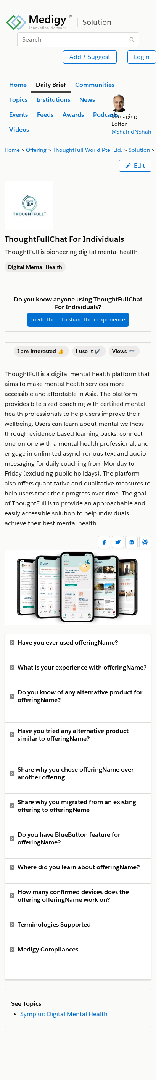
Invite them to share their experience (78, 319)
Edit (135, 165)
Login (142, 57)
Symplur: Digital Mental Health (64, 1014)
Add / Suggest (89, 57)
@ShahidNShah (131, 131)
